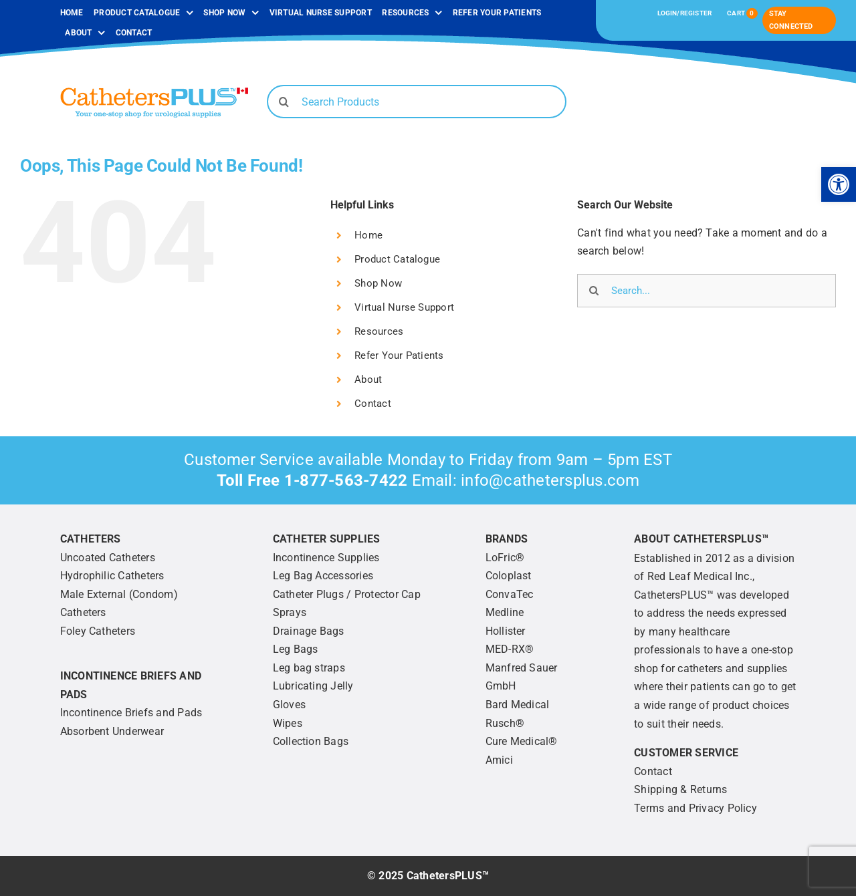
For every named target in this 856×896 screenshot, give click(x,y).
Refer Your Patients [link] (399, 355)
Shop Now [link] (378, 283)
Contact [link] (372, 404)
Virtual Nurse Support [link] (404, 307)
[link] (838, 184)
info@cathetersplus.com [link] (550, 480)
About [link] (368, 380)
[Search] (283, 101)
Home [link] (368, 235)
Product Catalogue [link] (397, 259)
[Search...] (706, 290)
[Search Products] (416, 101)
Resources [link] (378, 331)
